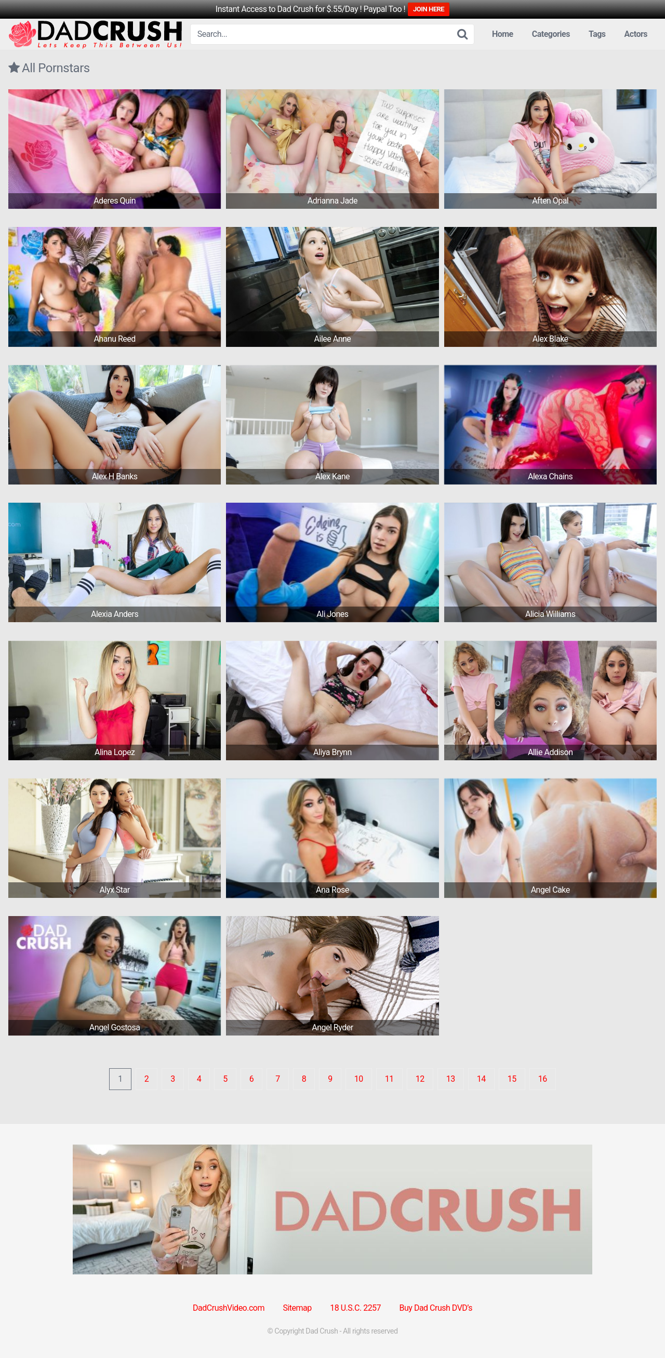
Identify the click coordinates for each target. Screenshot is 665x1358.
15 (512, 1079)
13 (450, 1079)
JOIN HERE (428, 9)
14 (481, 1079)
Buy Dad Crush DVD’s (436, 1308)
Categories (551, 34)
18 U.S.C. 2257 (355, 1308)
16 (542, 1079)
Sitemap (297, 1308)
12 (420, 1079)
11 (389, 1079)
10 (358, 1079)
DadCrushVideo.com (228, 1308)
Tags (597, 34)
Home (502, 34)
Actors (635, 34)
